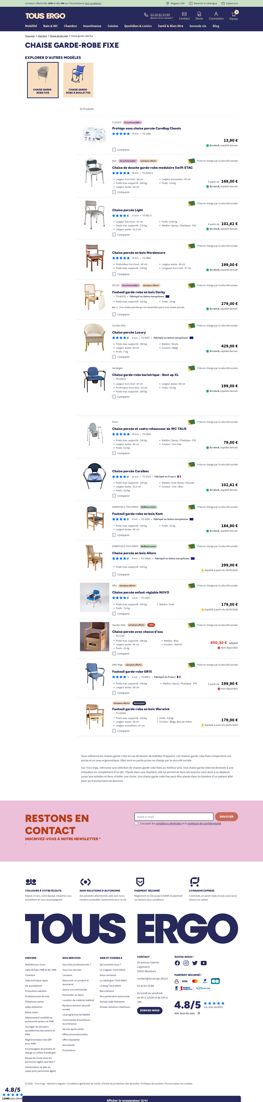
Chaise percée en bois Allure (134, 555)
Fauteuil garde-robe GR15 (132, 674)
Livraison (67, 977)
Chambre (30, 977)
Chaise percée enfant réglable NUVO (140, 594)
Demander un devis (73, 997)
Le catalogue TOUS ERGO (113, 982)
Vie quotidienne (33, 987)
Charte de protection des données (120, 1085)
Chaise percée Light (127, 212)
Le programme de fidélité (76, 1016)
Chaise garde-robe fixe (42, 92)
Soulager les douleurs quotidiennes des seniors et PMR (40, 1032)
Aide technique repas (36, 982)
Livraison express (201, 893)
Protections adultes (35, 993)
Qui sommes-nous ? (110, 966)
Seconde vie (197, 26)
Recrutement (107, 993)
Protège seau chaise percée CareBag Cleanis (146, 130)
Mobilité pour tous (35, 966)
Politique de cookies (152, 1085)
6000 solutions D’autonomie (100, 893)
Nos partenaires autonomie (115, 998)
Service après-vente (73, 1031)
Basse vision (31, 1014)
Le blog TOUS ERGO (110, 987)
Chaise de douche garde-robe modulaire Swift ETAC (152, 170)
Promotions (68, 1052)
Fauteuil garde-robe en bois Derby (138, 294)
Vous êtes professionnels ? (76, 966)
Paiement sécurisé (147, 893)
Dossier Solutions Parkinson (115, 1009)
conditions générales (169, 825)
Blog (216, 26)
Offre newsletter (71, 1041)
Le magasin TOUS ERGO (112, 971)
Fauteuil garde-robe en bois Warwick (141, 711)
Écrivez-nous (149, 1012)
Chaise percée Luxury (129, 334)
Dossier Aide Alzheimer (112, 1003)
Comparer (123, 151)
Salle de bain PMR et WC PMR (40, 971)
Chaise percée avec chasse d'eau (137, 634)
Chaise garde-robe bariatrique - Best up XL (145, 377)
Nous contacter (108, 977)
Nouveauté (68, 1047)
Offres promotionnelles (75, 1036)
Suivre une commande (74, 991)
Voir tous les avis (187, 1015)
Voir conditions (93, 3)
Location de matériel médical (78, 1002)
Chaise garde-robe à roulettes (78, 92)
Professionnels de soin (37, 998)
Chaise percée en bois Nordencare (138, 255)
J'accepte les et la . (180, 825)
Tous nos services (71, 971)
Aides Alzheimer (33, 1009)
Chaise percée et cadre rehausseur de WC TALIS (149, 431)
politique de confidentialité (204, 825)
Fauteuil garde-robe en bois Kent (137, 516)
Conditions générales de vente (83, 1085)
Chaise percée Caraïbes (130, 473)
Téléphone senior (34, 1003)
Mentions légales (56, 1085)
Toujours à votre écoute (43, 893)
